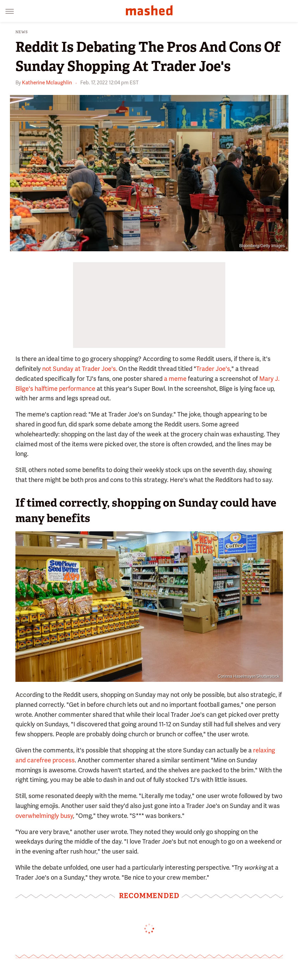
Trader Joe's (213, 369)
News (21, 32)
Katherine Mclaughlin (47, 82)
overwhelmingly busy (44, 816)
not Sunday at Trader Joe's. (79, 369)
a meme (175, 379)
